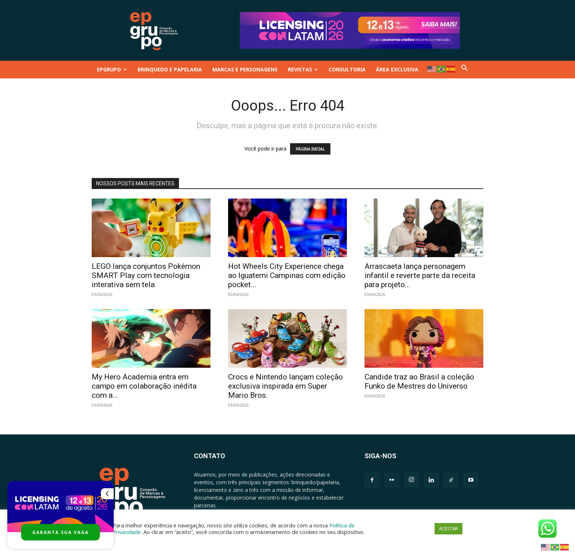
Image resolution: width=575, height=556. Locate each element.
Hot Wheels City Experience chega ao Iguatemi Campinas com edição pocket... (286, 275)
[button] (464, 69)
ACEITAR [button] (448, 528)
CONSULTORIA (347, 69)
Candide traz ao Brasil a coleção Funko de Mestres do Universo (419, 381)
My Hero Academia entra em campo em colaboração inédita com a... (144, 386)
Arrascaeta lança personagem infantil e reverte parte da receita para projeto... (420, 275)
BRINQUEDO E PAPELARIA (170, 69)
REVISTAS (303, 69)
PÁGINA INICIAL (310, 149)
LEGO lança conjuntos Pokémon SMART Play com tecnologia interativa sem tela (146, 275)
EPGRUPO (112, 69)
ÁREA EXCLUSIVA (397, 69)
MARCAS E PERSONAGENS (245, 69)
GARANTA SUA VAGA (60, 532)
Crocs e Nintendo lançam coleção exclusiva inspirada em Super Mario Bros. (285, 386)
